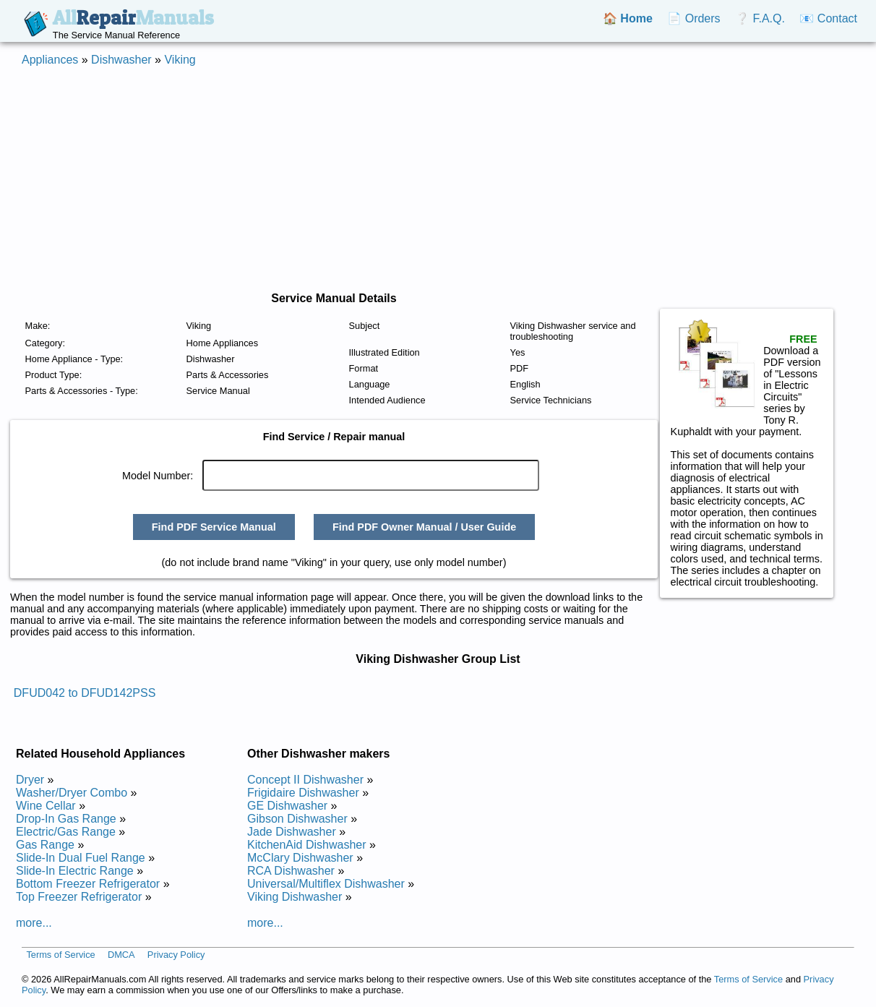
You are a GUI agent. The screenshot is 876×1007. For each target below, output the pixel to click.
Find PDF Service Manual (214, 527)
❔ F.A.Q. (760, 18)
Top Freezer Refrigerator (79, 897)
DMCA (121, 954)
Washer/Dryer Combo (71, 793)
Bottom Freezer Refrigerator (88, 884)
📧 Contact (828, 18)
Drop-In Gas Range (66, 819)
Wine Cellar (46, 806)
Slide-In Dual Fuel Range (80, 858)
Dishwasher (121, 59)
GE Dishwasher (287, 806)
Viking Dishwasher (294, 897)
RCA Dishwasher (291, 871)
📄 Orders (693, 18)
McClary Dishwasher (300, 858)
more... (34, 923)
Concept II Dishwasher (305, 780)
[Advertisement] (438, 179)
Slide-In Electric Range (75, 871)
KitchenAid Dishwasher (306, 845)
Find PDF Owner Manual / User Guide (424, 527)
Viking (179, 59)
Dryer (30, 780)
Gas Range (45, 845)
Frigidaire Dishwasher (303, 793)
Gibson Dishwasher (297, 819)
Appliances (50, 59)
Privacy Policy (176, 954)
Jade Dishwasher (291, 832)
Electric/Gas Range (66, 832)
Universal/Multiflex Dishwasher (326, 884)
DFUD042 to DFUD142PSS (85, 693)
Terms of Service (60, 954)
